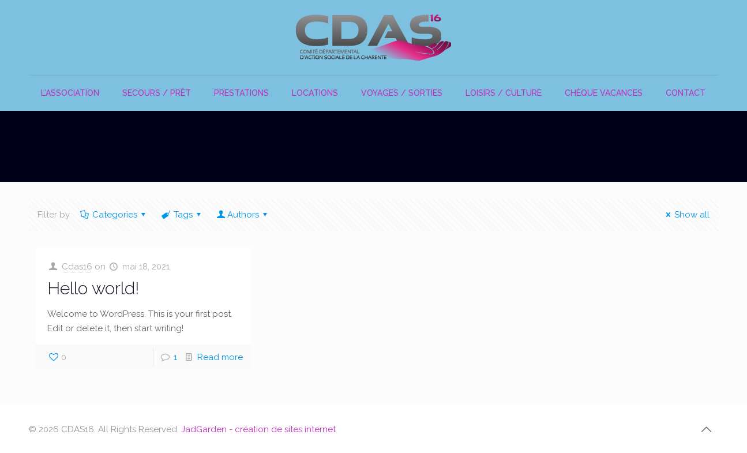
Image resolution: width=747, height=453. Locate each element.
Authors (243, 214)
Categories (113, 214)
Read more (220, 357)
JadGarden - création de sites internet (258, 429)
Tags (182, 214)
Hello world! (93, 288)
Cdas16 (77, 266)
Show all (686, 214)
